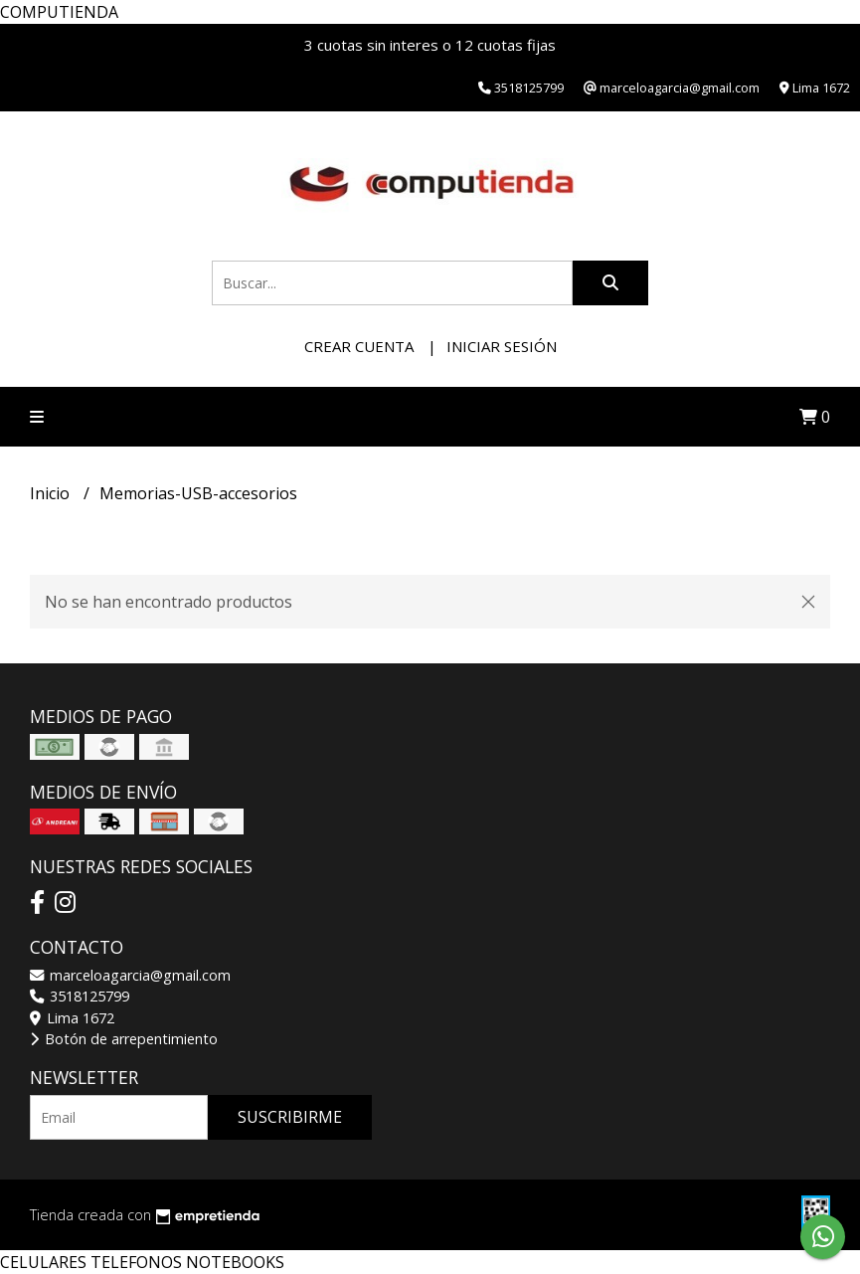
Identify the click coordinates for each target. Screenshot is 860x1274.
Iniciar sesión (501, 346)
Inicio (52, 493)
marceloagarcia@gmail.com (130, 975)
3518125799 (79, 996)
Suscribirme (290, 1117)
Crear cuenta (359, 346)
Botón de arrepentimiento (124, 1038)
